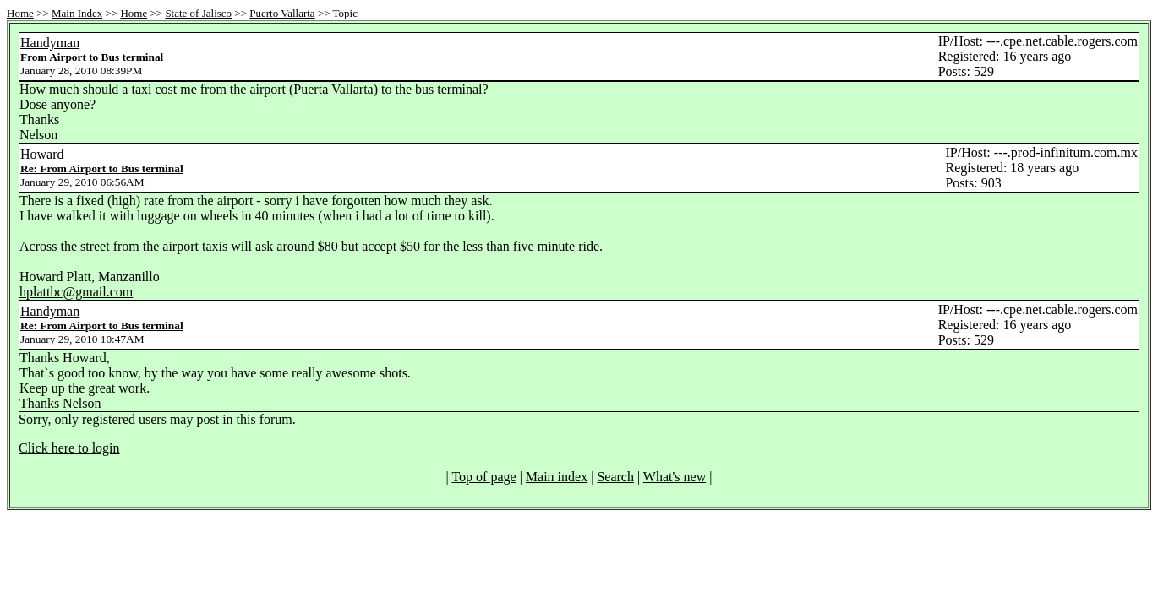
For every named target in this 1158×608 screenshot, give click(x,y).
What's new (674, 477)
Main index (556, 477)
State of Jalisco (198, 13)
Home (20, 13)
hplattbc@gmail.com (76, 292)
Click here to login (69, 448)
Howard (42, 154)
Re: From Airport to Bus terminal (101, 168)
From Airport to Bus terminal (91, 57)
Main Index (77, 13)
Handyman (49, 42)
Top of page (483, 477)
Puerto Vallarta (281, 13)
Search (615, 477)
